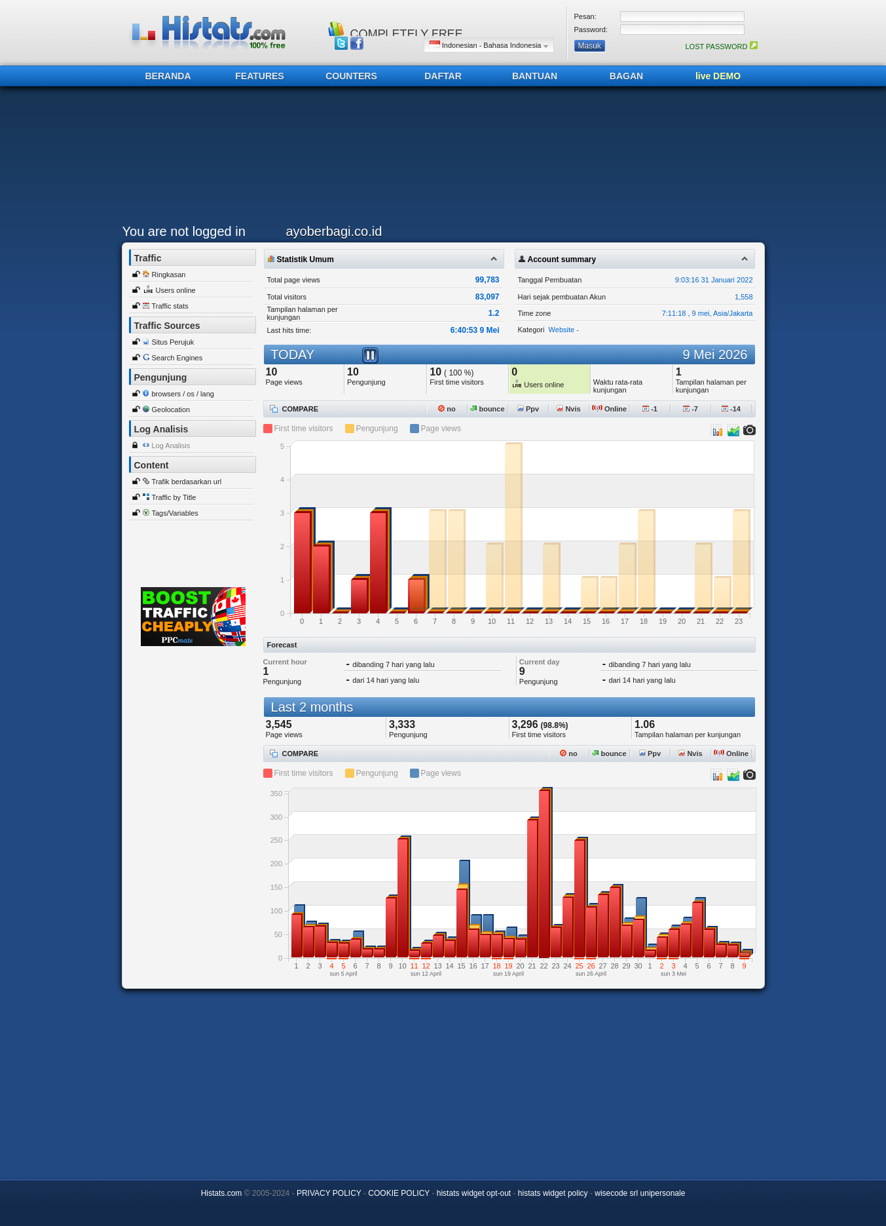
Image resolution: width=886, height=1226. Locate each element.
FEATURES (259, 76)
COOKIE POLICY (399, 1193)
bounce (487, 409)
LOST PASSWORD (721, 46)
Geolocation (171, 409)
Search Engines (177, 358)
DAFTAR (443, 76)
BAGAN (626, 76)
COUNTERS (351, 76)
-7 (690, 409)
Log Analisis (171, 446)
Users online (176, 290)
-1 (649, 409)
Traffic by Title (174, 497)
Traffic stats (170, 306)
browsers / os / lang (183, 394)
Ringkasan (169, 274)
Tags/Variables (175, 513)
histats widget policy (553, 1193)
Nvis (568, 409)
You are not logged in (184, 231)
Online (609, 409)
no (447, 409)
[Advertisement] (440, 158)
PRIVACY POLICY (329, 1193)
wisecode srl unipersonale (640, 1193)
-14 (731, 409)
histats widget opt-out (474, 1193)
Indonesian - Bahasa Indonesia (489, 45)
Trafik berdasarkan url (187, 482)
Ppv (528, 409)
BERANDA (168, 76)
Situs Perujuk (173, 342)
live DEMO (718, 76)
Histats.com (221, 1193)
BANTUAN (534, 76)
